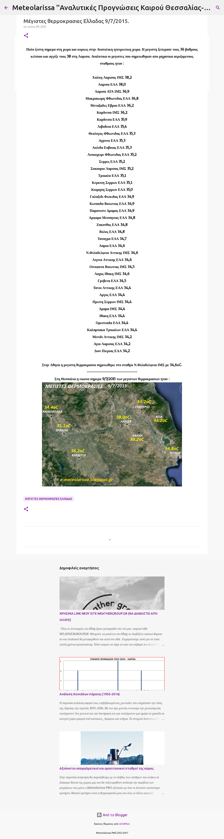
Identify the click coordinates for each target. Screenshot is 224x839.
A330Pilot (124, 824)
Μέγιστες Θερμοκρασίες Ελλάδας (48, 498)
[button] (26, 36)
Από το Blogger (112, 815)
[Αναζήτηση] (217, 7)
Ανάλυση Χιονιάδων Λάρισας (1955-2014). (90, 694)
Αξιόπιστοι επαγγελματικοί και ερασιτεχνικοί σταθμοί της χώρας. (107, 768)
